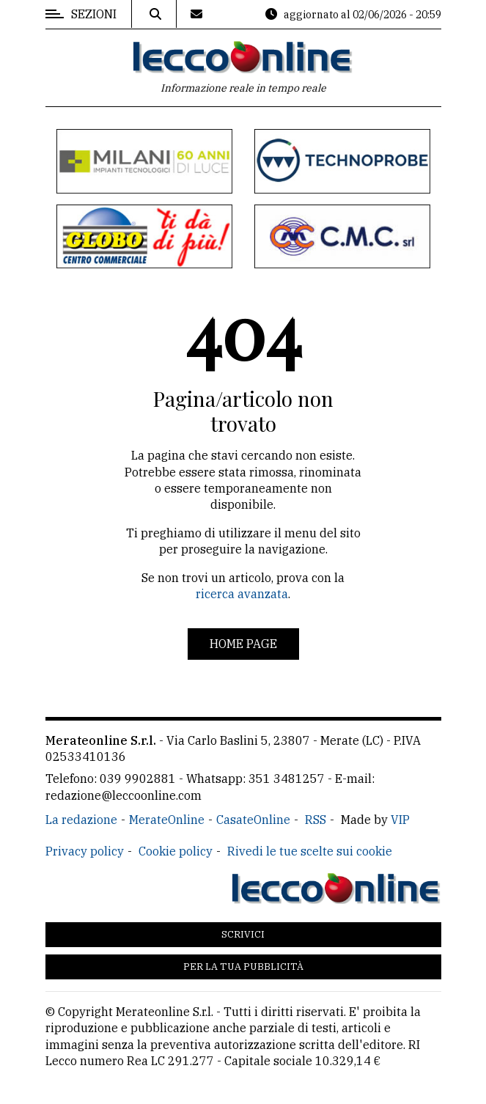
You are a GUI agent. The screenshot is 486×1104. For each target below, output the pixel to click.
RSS (315, 819)
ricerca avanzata (242, 593)
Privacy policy (84, 851)
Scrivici (243, 934)
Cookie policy (176, 851)
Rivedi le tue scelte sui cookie (309, 851)
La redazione (81, 819)
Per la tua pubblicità (243, 966)
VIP (400, 819)
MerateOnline (167, 819)
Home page (243, 643)
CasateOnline (253, 819)
